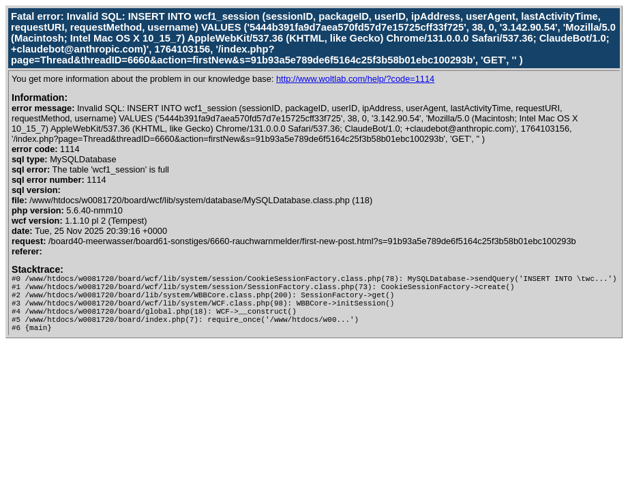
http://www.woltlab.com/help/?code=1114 (355, 79)
